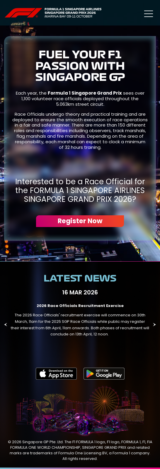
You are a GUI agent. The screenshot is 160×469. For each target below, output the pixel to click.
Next (154, 324)
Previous (5, 324)
